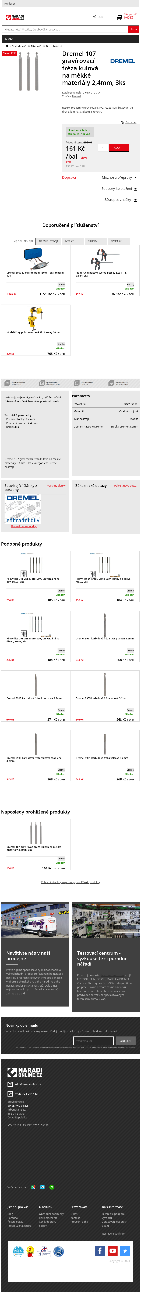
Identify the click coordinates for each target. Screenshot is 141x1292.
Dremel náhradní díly (24, 526)
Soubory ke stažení (119, 188)
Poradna (13, 1217)
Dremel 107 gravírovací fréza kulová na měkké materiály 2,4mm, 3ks (33, 848)
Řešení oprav (15, 1221)
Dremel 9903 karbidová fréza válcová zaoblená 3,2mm (34, 759)
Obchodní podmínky (51, 1213)
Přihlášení (10, 3)
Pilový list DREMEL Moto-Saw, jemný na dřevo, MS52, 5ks (103, 580)
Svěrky (69, 241)
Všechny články (56, 485)
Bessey (130, 284)
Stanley (61, 344)
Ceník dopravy (47, 1221)
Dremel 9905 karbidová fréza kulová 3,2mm (101, 698)
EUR (100, 17)
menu (9, 38)
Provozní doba (79, 1221)
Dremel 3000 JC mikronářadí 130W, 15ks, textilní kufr (35, 274)
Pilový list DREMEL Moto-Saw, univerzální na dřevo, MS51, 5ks (32, 640)
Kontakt (75, 1217)
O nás (73, 1213)
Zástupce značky (120, 199)
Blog (10, 1213)
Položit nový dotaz (125, 485)
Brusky (92, 241)
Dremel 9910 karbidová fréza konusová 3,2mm (34, 698)
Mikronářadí (37, 46)
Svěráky (116, 241)
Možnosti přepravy (119, 177)
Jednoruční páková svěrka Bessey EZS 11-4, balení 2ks (101, 274)
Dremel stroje (48, 241)
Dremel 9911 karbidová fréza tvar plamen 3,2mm (105, 638)
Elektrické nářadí (20, 46)
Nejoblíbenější (23, 241)
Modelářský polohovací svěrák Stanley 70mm (33, 332)
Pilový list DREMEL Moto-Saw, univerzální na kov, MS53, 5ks (32, 580)
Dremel (76, 96)
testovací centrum (112, 975)
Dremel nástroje (54, 46)
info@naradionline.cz (28, 1084)
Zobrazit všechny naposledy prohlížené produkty (70, 882)
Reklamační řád (48, 1217)
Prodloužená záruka (19, 1225)
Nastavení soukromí (114, 1233)
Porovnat (130, 122)
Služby (43, 1225)
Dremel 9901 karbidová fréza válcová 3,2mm (102, 758)
